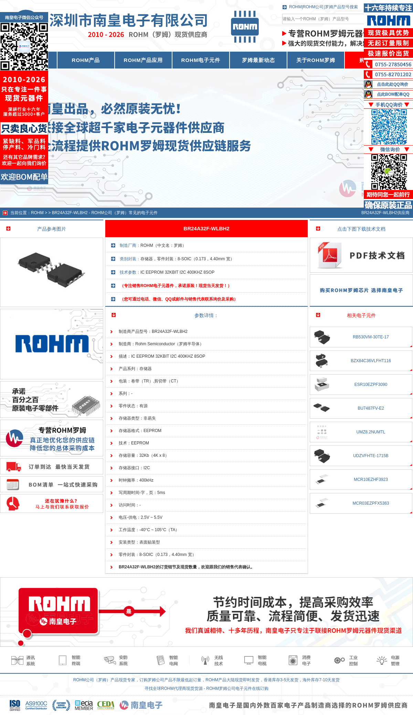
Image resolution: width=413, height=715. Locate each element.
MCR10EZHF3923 (371, 479)
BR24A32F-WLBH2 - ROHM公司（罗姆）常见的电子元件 (105, 212)
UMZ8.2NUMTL (370, 432)
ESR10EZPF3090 (370, 384)
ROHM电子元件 (201, 60)
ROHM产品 (86, 60)
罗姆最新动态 (258, 60)
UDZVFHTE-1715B (371, 455)
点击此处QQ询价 (392, 84)
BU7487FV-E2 (371, 408)
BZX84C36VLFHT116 (371, 360)
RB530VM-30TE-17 (371, 337)
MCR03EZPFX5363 (370, 503)
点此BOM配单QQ (393, 94)
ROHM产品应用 (143, 60)
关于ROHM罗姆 (316, 60)
